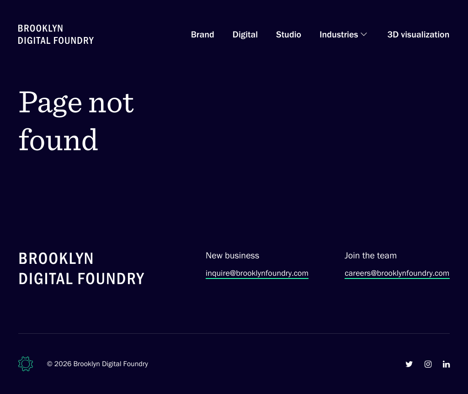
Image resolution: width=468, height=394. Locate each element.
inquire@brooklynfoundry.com (257, 273)
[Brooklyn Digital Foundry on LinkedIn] (446, 363)
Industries (338, 34)
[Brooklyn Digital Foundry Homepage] (56, 34)
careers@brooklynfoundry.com (397, 273)
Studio (288, 34)
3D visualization (419, 34)
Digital (245, 34)
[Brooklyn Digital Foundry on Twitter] (409, 363)
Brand (202, 34)
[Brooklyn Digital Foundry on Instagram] (428, 363)
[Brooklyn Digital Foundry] (81, 270)
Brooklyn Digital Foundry (110, 363)
